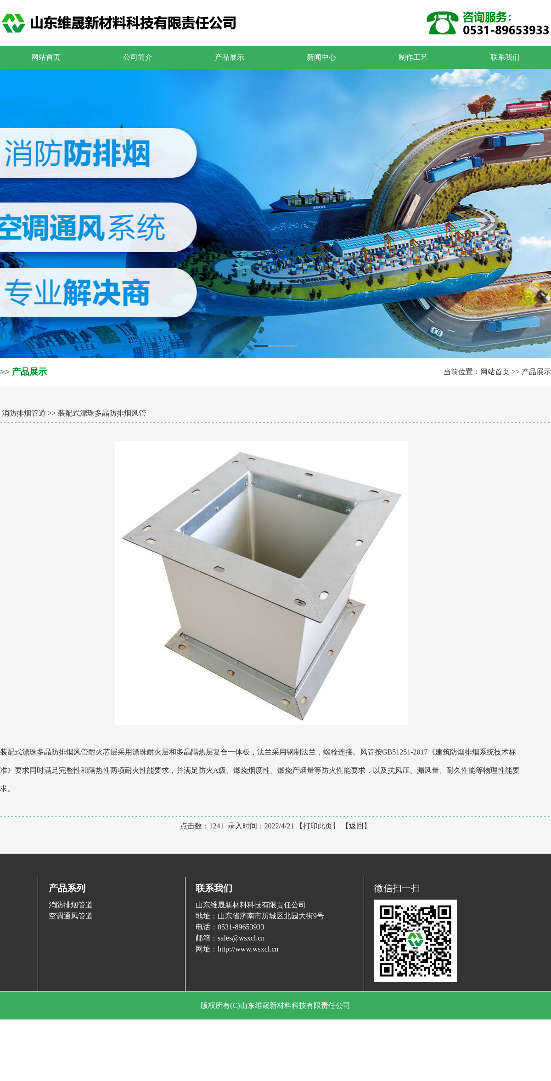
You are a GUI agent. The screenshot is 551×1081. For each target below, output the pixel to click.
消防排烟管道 (24, 413)
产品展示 (536, 372)
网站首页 (495, 372)
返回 (356, 826)
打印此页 (317, 826)
